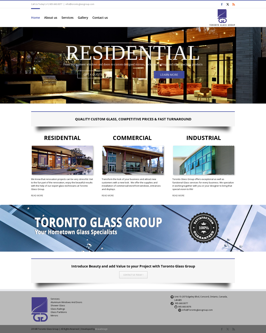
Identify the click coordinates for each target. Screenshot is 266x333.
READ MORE (37, 195)
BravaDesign (101, 329)
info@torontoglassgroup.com (80, 4)
